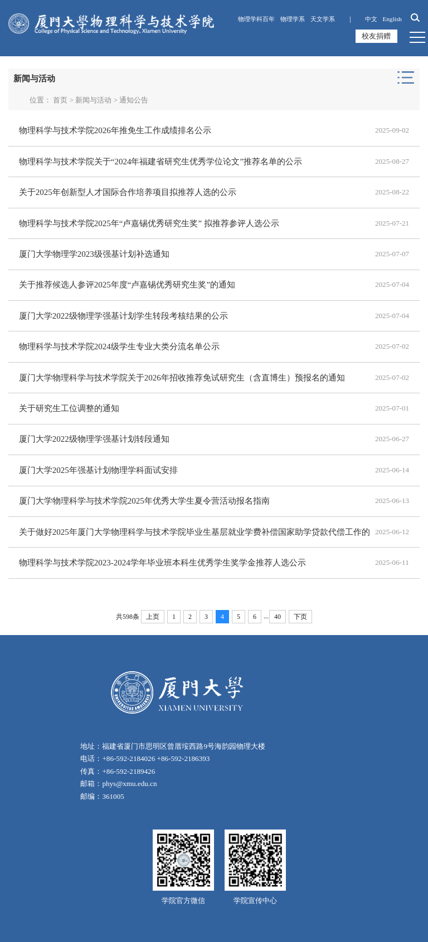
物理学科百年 (256, 19)
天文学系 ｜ (334, 19)
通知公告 (133, 100)
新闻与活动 (93, 100)
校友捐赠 (376, 36)
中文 (371, 19)
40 (277, 616)
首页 (60, 100)
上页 (152, 616)
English (392, 19)
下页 (300, 616)
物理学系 (292, 19)
